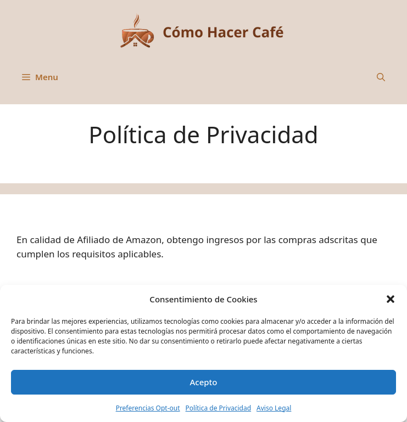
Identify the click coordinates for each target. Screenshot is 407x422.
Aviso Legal (274, 408)
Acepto (203, 381)
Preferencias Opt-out (148, 408)
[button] (390, 299)
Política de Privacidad (219, 408)
